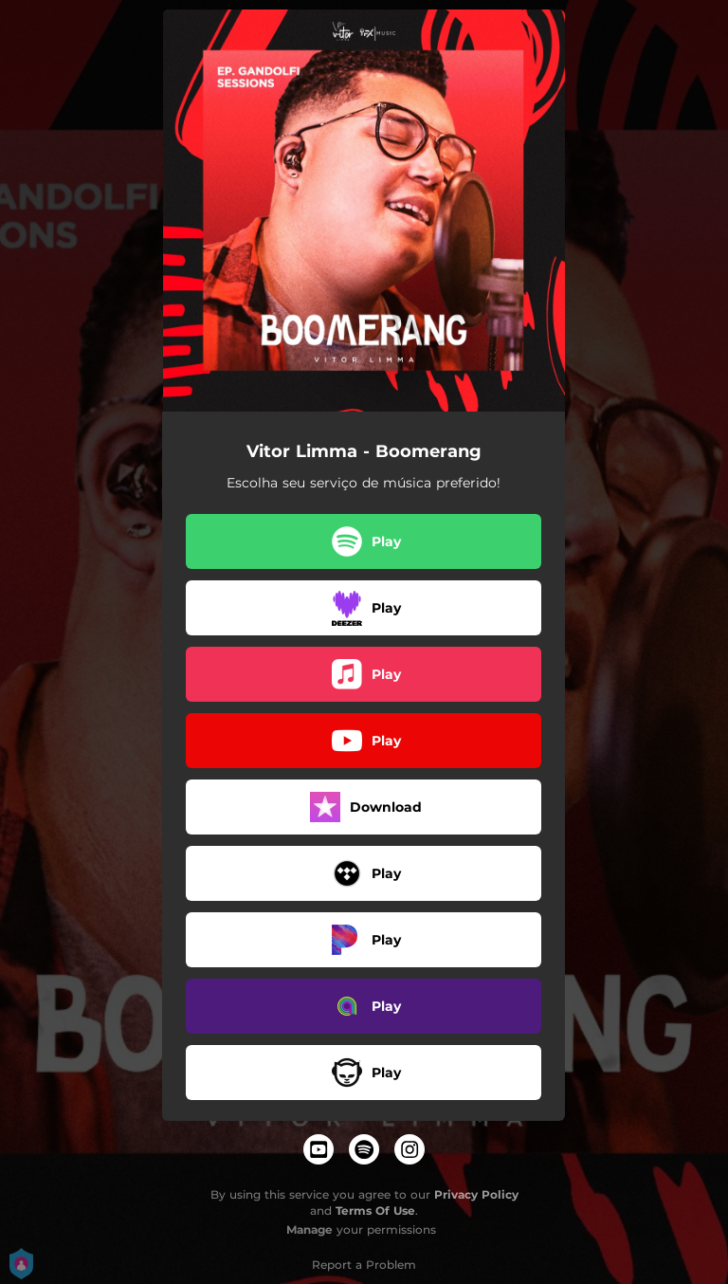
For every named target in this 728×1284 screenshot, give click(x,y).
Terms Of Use (375, 1210)
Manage (309, 1229)
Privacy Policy (476, 1194)
